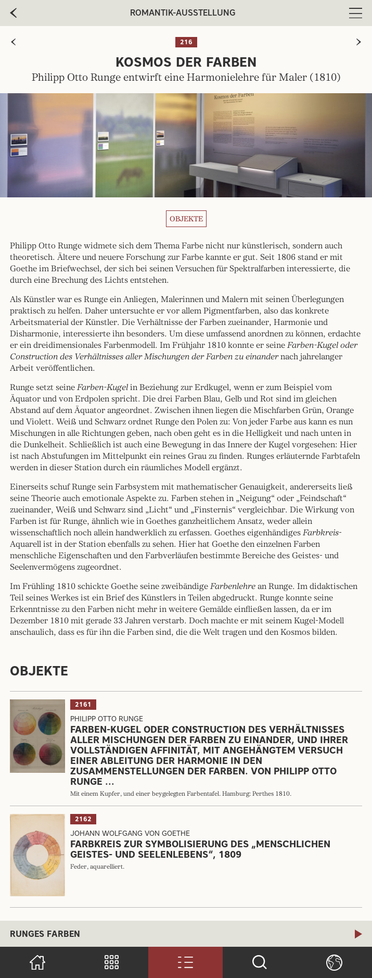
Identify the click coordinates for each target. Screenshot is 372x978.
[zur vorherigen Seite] (13, 42)
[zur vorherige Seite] (13, 13)
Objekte (186, 218)
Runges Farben (45, 934)
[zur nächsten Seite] (358, 42)
